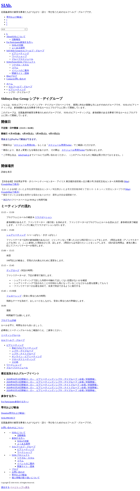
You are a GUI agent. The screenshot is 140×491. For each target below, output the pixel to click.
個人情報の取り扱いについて (26, 478)
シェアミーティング (16, 235)
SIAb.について (15, 36)
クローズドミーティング (23, 359)
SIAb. (6, 5)
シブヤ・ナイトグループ (23, 353)
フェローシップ (13, 296)
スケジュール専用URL (24, 145)
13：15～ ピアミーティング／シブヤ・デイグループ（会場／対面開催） (51, 379)
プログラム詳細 (8, 320)
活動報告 (16, 39)
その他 (15, 362)
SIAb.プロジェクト (21, 62)
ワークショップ (19, 56)
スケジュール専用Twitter (60, 145)
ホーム (9, 84)
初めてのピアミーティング (25, 348)
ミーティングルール (10, 335)
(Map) (127, 189)
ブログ (11, 76)
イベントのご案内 (20, 70)
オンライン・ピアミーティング (27, 356)
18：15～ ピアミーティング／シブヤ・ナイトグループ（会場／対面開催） (52, 385)
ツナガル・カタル (20, 65)
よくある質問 (18, 48)
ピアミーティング (20, 53)
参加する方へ (19, 42)
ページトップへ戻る (19, 487)
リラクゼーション (43, 217)
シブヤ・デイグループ (22, 351)
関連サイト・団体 (20, 73)
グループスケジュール (22, 59)
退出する (5, 487)
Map (126, 181)
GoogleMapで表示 (10, 184)
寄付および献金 (14, 17)
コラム (15, 67)
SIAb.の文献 (17, 45)
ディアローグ (12, 270)
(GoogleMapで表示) (10, 192)
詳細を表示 (6, 172)
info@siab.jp (23, 155)
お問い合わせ (16, 79)
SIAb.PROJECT (8, 418)
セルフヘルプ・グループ (25, 51)
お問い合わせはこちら (12, 427)
